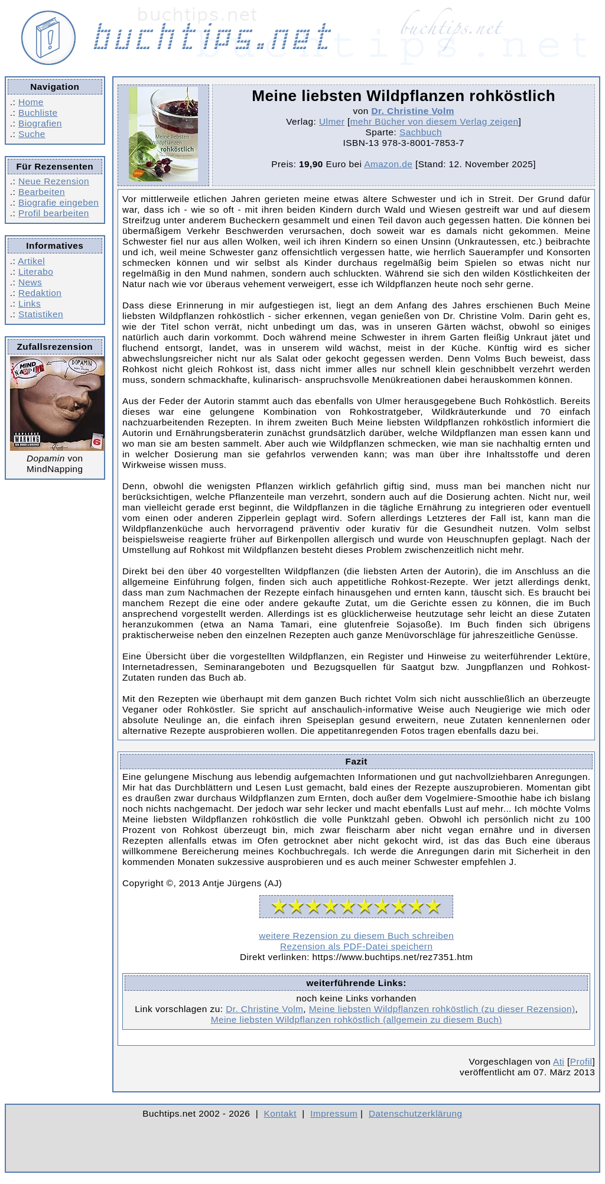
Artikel (31, 261)
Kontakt (280, 1113)
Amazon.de (388, 164)
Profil (581, 1061)
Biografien (40, 123)
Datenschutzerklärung (416, 1113)
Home (31, 102)
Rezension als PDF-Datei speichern (356, 946)
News (30, 282)
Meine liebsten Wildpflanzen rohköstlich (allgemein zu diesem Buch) (356, 1019)
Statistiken (40, 314)
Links (29, 303)
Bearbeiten (41, 192)
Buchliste (37, 113)
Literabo (35, 271)
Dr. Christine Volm (412, 111)
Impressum (333, 1113)
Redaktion (39, 293)
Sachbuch (420, 132)
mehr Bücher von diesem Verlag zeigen (434, 121)
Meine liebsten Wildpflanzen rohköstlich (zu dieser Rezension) (442, 1009)
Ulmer (331, 121)
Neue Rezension (53, 181)
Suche (31, 134)
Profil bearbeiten (53, 213)
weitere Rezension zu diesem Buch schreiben (356, 936)
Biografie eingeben (58, 202)
